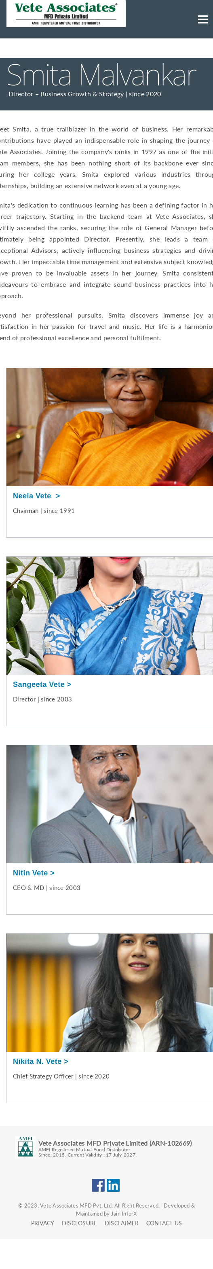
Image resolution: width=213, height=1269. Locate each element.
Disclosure (79, 1223)
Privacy (43, 1223)
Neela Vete (33, 496)
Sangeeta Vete (39, 684)
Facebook (98, 1185)
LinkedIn (113, 1185)
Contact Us (164, 1223)
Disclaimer (122, 1223)
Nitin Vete (30, 873)
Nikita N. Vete (37, 1061)
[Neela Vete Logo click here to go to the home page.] (66, 26)
